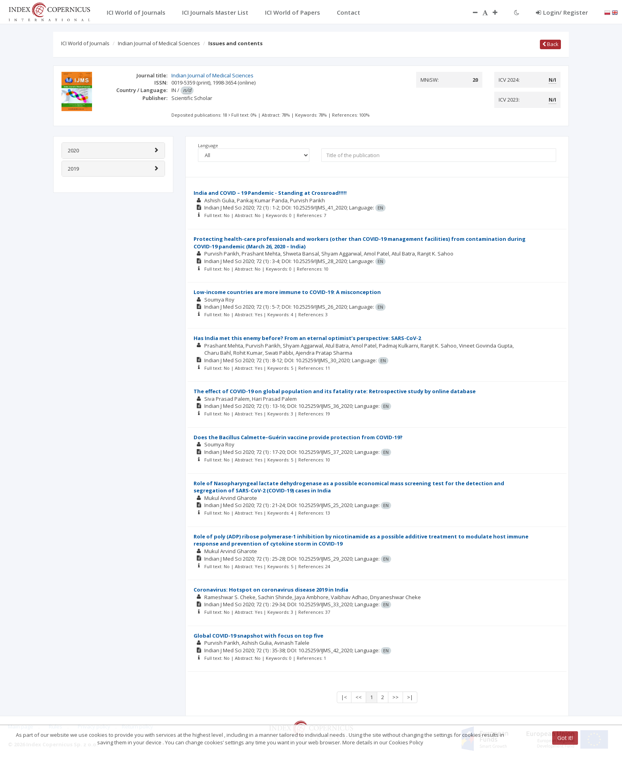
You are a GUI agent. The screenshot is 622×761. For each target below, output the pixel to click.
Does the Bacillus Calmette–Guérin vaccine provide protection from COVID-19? (298, 437)
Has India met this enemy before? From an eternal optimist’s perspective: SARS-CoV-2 (307, 338)
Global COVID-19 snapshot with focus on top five (258, 635)
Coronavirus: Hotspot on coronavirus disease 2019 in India (271, 589)
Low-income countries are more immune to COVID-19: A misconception (287, 292)
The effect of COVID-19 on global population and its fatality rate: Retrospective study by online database (335, 391)
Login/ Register (562, 12)
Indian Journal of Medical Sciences (159, 43)
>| (410, 697)
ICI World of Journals (85, 43)
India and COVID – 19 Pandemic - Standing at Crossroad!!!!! (270, 192)
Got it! (565, 738)
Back (550, 44)
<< (358, 697)
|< (344, 697)
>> (395, 697)
